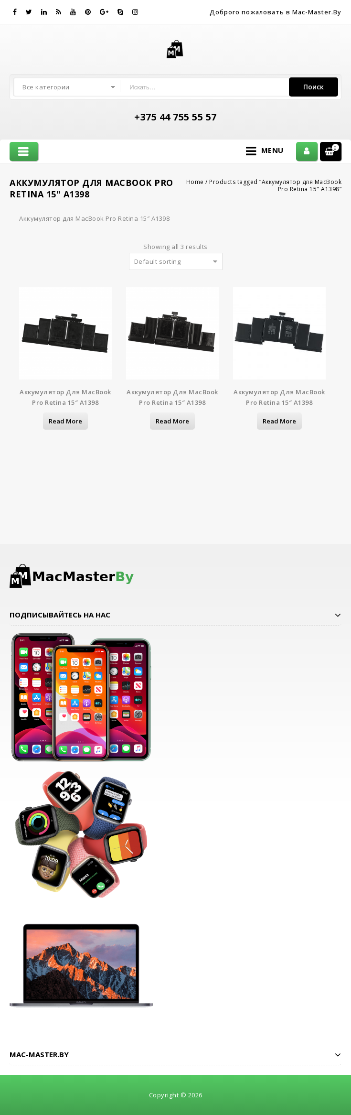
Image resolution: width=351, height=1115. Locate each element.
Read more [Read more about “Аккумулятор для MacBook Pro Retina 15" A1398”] (65, 421)
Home (195, 182)
